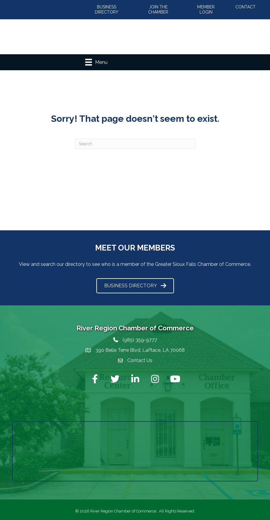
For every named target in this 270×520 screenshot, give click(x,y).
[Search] (135, 144)
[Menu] (96, 62)
